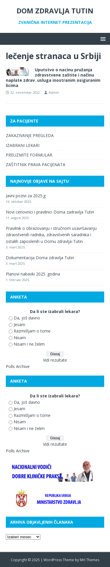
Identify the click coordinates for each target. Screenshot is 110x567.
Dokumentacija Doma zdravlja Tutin (40, 257)
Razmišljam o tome (32, 331)
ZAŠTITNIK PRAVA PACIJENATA (35, 164)
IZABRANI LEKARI (22, 145)
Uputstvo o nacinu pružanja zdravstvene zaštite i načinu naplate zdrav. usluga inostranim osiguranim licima (53, 77)
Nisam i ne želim (29, 344)
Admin (54, 92)
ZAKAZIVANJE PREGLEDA (30, 135)
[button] (102, 38)
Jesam (19, 324)
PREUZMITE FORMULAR (29, 155)
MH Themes (89, 559)
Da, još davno (27, 318)
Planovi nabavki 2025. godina (33, 274)
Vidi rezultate (55, 360)
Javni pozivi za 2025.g (26, 195)
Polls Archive (18, 366)
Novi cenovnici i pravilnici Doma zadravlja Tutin (50, 212)
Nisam (20, 337)
